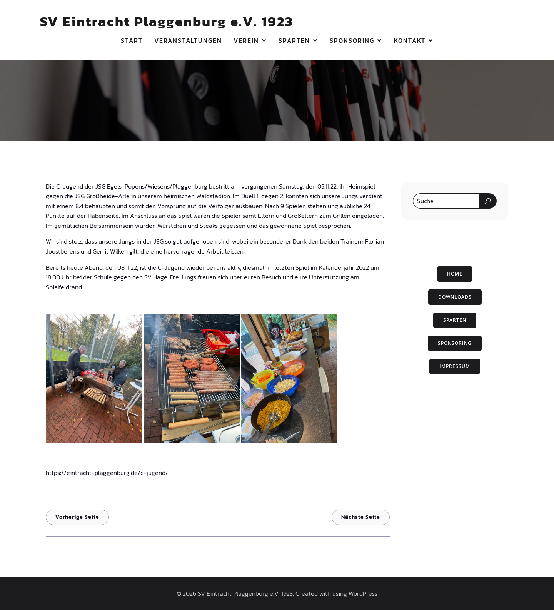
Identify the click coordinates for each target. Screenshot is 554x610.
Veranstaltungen (188, 40)
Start (132, 40)
